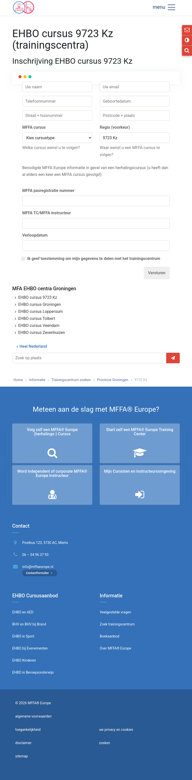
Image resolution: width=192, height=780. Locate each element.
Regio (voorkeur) (115, 127)
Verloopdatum (35, 235)
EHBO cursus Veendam (39, 325)
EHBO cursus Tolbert (36, 318)
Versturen (157, 272)
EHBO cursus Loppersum (40, 311)
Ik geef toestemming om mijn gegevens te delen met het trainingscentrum (93, 259)
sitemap (21, 756)
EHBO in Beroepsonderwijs (33, 672)
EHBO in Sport (23, 636)
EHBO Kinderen (24, 660)
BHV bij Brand (35, 624)
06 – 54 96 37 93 (35, 555)
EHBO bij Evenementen (30, 648)
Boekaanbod (109, 636)
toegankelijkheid (27, 730)
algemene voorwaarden (33, 716)
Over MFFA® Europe (115, 648)
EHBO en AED (23, 612)
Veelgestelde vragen (115, 612)
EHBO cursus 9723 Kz (37, 297)
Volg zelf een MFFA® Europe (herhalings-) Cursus (52, 432)
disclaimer (23, 743)
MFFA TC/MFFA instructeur (46, 212)
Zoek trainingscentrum (117, 624)
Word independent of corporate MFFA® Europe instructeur (52, 473)
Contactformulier (40, 573)
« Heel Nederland (31, 346)
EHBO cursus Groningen (39, 304)
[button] (171, 7)
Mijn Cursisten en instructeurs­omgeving (139, 471)
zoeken (104, 743)
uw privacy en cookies (116, 730)
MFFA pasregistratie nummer (48, 190)
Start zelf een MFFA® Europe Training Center (139, 432)
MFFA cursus (34, 127)
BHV (15, 624)
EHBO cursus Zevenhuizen (41, 332)
